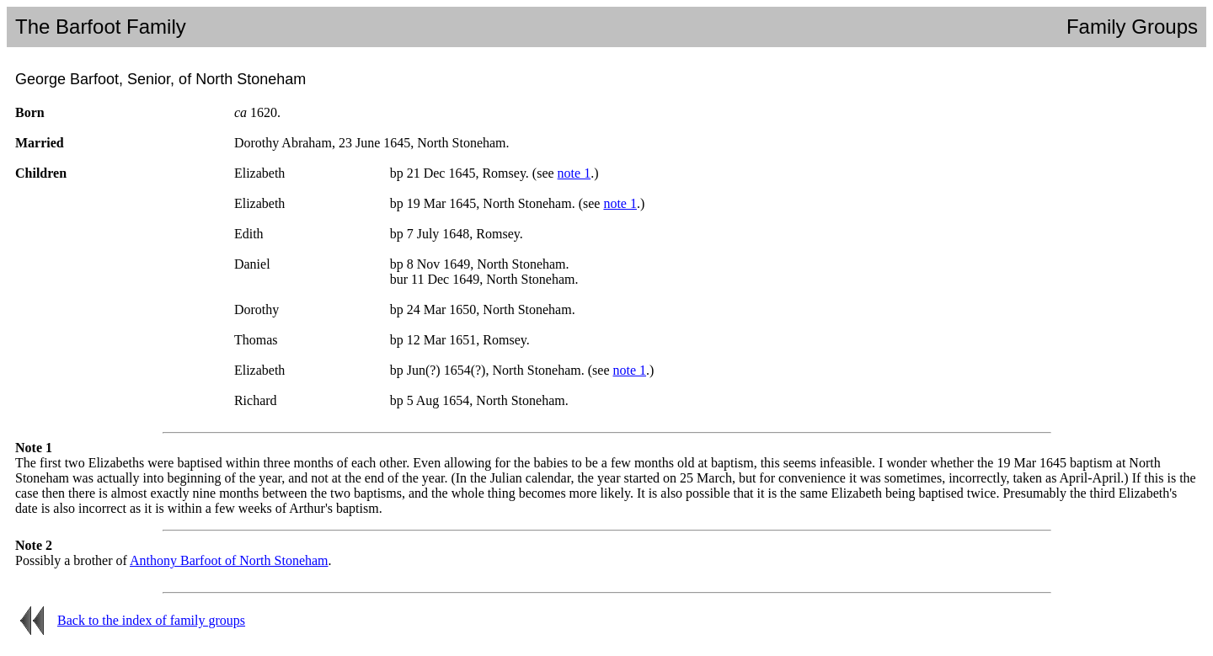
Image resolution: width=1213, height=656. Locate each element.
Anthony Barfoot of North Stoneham (229, 560)
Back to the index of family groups (151, 620)
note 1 (574, 173)
